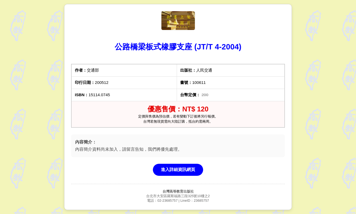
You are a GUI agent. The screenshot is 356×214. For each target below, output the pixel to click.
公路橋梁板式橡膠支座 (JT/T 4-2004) (178, 46)
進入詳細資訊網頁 (178, 169)
